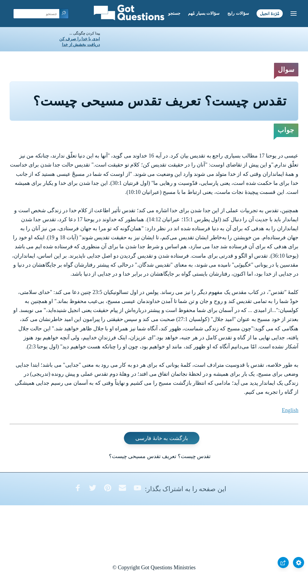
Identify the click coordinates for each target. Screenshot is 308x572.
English (290, 410)
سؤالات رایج (238, 13)
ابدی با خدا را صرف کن (79, 39)
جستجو (174, 13)
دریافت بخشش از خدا (81, 44)
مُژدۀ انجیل (269, 13)
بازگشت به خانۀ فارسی (161, 438)
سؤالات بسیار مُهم (204, 13)
